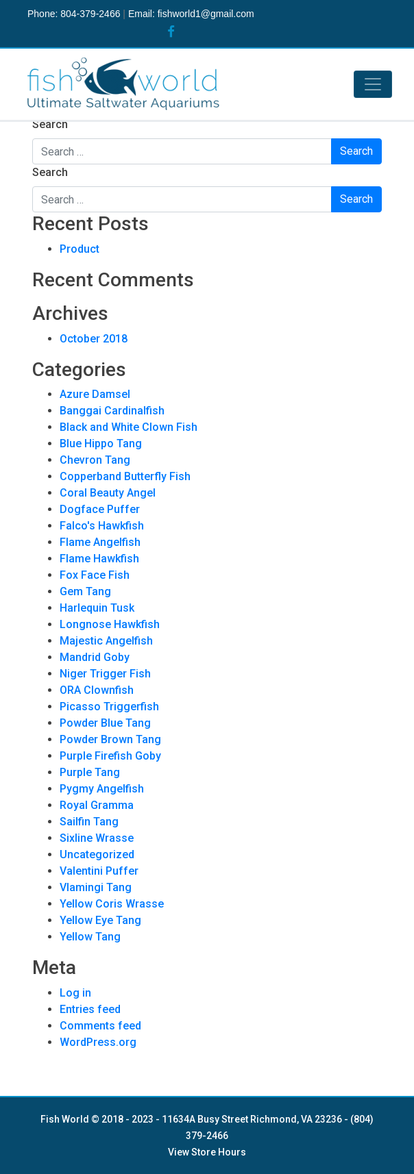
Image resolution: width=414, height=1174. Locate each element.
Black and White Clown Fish (128, 427)
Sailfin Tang (89, 821)
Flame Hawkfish (99, 558)
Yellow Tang (90, 936)
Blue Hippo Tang (101, 443)
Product (79, 248)
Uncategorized (97, 854)
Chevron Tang (95, 459)
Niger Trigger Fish (105, 673)
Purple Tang (90, 772)
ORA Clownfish (97, 690)
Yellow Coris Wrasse (112, 903)
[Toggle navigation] (373, 84)
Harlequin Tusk (97, 607)
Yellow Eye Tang (100, 920)
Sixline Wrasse (97, 838)
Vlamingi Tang (96, 887)
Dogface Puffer (100, 509)
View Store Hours (207, 1152)
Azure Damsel (95, 394)
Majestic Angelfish (106, 640)
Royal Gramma (97, 805)
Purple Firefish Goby (110, 755)
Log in (75, 992)
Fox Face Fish (95, 575)
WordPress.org (98, 1042)
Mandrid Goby (95, 657)
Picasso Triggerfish (109, 706)
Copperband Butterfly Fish (125, 476)
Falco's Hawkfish (102, 525)
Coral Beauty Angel (108, 492)
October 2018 (93, 338)
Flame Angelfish (100, 542)
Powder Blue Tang (105, 722)
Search (50, 124)
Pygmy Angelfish (102, 788)
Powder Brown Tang (110, 739)
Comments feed (100, 1025)
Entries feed (90, 1009)
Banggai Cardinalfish (112, 410)
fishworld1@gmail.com (206, 13)
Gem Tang (85, 591)
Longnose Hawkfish (110, 624)
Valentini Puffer (99, 870)
